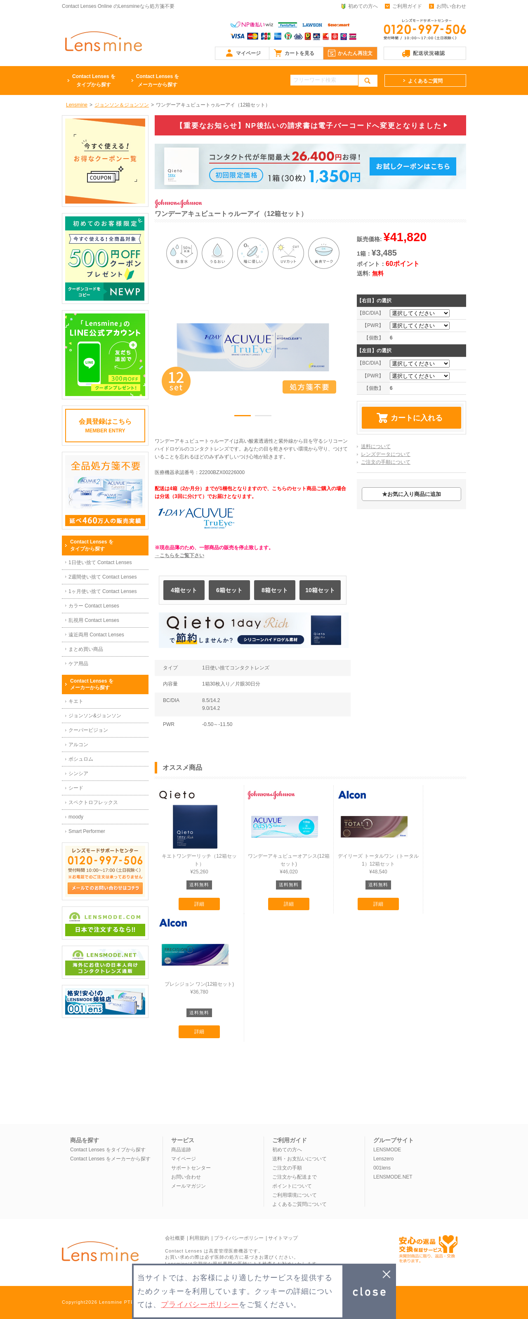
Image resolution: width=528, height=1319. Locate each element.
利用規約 (199, 1238)
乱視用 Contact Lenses (93, 620)
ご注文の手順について (385, 462)
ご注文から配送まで (294, 1177)
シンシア (78, 773)
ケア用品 (78, 664)
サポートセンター (191, 1168)
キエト (75, 701)
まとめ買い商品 (85, 649)
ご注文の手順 (287, 1168)
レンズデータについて (385, 454)
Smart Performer (86, 831)
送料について (376, 446)
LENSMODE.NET (392, 1177)
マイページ (248, 53)
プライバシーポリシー (239, 1238)
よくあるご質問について (299, 1204)
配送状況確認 (429, 53)
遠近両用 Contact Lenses (96, 635)
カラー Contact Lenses (93, 606)
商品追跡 (181, 1150)
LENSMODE (387, 1150)
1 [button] (242, 417)
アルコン (78, 744)
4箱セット (184, 590)
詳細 (199, 904)
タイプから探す (94, 80)
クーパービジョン (88, 730)
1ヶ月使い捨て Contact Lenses (102, 591)
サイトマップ (283, 1238)
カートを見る (299, 53)
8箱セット (275, 590)
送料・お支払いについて (299, 1159)
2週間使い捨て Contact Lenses (102, 577)
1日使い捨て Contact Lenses (100, 562)
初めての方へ (363, 6)
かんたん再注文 (355, 53)
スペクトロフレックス (93, 802)
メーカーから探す (157, 80)
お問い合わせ (451, 6)
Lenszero (383, 1159)
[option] (253, 347)
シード (75, 788)
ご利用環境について (294, 1195)
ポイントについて (292, 1186)
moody (75, 817)
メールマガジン (188, 1186)
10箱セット (320, 590)
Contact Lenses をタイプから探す (108, 1150)
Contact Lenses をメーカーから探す (110, 1159)
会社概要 (175, 1238)
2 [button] (263, 417)
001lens (382, 1168)
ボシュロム (80, 759)
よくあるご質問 (425, 81)
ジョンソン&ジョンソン (94, 716)
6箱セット (229, 590)
